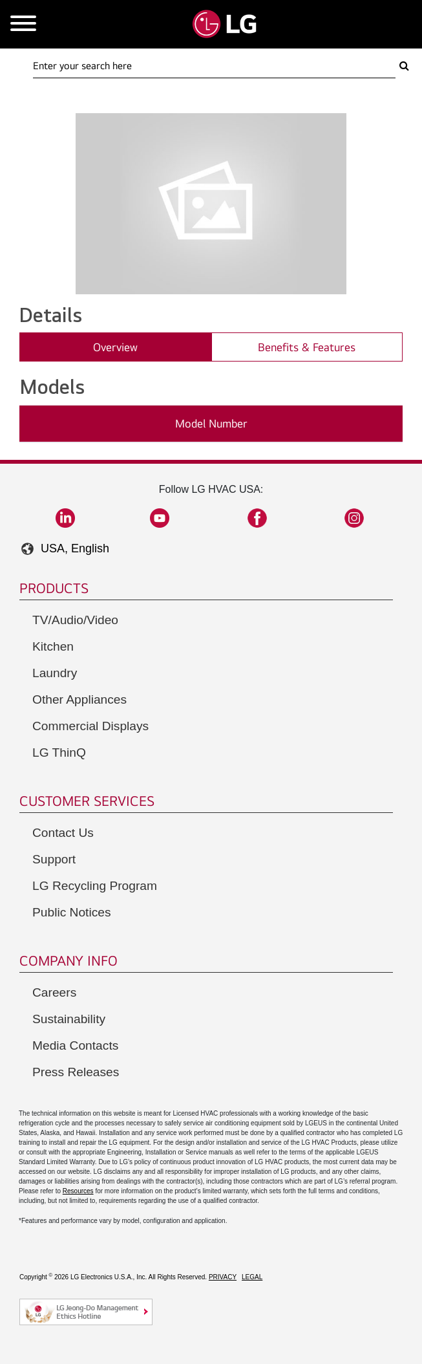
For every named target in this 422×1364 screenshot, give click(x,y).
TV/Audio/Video (75, 619)
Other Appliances (79, 699)
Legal (252, 1277)
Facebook (257, 518)
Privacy (223, 1277)
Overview (115, 347)
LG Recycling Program (94, 885)
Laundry (54, 672)
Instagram (354, 518)
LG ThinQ (59, 752)
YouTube (159, 518)
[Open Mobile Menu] (23, 24)
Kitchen (53, 646)
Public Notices (71, 912)
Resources (78, 1191)
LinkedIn (65, 518)
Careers (54, 992)
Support (54, 859)
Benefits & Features (306, 347)
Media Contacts (75, 1045)
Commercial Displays (90, 725)
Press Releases (75, 1071)
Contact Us (63, 832)
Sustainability (68, 1018)
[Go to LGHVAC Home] (224, 24)
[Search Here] (214, 66)
